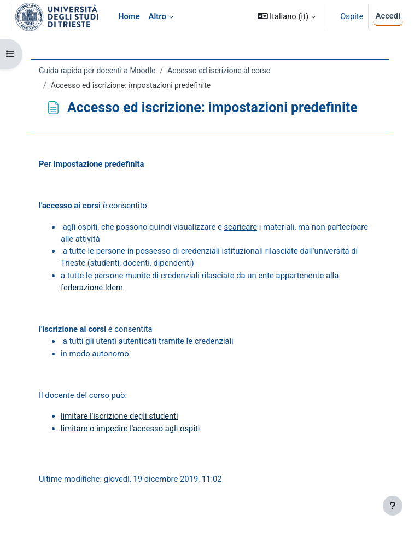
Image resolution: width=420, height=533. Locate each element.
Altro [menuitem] (157, 16)
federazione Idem (92, 287)
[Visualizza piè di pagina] (392, 506)
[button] (286, 16)
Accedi (388, 16)
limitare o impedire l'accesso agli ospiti (130, 429)
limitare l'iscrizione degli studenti (119, 416)
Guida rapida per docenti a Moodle (97, 70)
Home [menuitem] (129, 16)
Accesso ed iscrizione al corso (219, 70)
